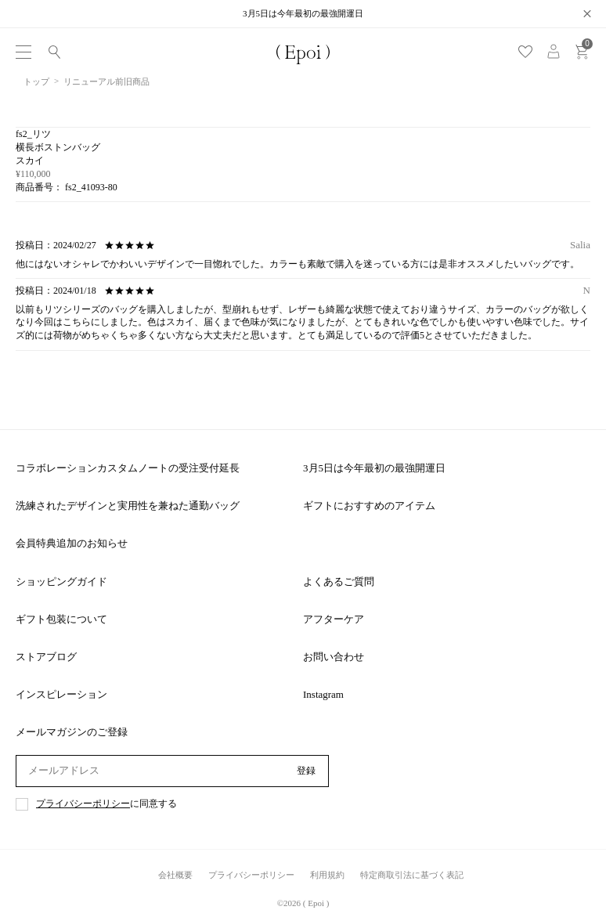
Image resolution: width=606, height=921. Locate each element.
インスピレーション (61, 694)
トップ (36, 81)
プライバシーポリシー (83, 804)
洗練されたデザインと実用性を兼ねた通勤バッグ (128, 505)
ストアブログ (46, 657)
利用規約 (327, 874)
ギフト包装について (61, 619)
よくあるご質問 (338, 581)
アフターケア (333, 619)
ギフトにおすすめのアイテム (369, 505)
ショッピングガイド (61, 581)
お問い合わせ (333, 657)
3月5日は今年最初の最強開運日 (374, 468)
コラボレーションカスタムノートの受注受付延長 (128, 468)
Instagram (323, 694)
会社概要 (175, 874)
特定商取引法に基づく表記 (412, 874)
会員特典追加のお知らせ (72, 543)
